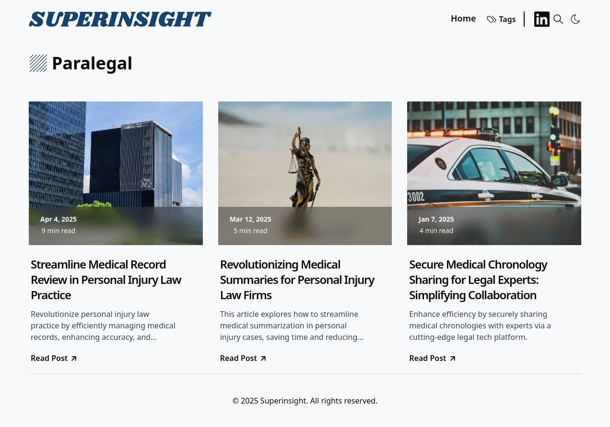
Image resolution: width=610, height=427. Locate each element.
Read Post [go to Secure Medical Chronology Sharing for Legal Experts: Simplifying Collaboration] (433, 358)
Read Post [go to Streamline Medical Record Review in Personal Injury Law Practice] (54, 358)
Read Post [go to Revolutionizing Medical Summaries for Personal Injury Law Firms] (244, 358)
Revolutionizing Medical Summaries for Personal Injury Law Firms (297, 280)
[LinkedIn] (542, 19)
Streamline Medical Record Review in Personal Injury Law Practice (106, 280)
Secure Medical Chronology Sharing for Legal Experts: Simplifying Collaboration (478, 280)
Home (463, 18)
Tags (501, 19)
